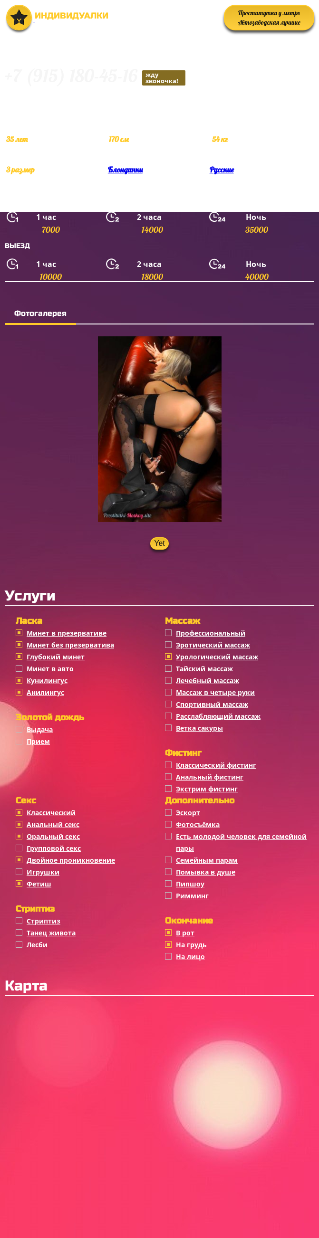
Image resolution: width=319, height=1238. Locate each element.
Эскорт (188, 812)
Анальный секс (53, 824)
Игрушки (43, 871)
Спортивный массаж (212, 704)
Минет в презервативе (66, 633)
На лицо (190, 956)
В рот (185, 932)
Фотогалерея (40, 313)
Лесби (37, 944)
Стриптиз (43, 920)
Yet (159, 543)
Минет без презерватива (70, 644)
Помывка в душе (205, 871)
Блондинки (125, 169)
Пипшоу (190, 883)
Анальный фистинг (209, 776)
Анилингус (45, 692)
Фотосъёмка (198, 824)
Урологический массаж (217, 656)
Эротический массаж (213, 644)
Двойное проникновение (71, 860)
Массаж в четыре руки (215, 692)
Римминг (192, 895)
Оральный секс (53, 836)
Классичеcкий (51, 812)
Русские (222, 169)
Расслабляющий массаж (218, 716)
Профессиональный (210, 633)
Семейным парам (207, 860)
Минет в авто (50, 668)
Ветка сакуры (199, 728)
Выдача (40, 729)
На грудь (191, 944)
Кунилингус (47, 680)
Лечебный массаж (207, 680)
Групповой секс (54, 848)
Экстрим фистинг (207, 788)
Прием (38, 741)
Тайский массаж (204, 668)
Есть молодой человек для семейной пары (241, 842)
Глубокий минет (56, 656)
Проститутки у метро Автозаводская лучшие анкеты (269, 19)
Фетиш (39, 883)
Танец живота (51, 932)
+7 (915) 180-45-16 (95, 77)
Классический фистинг (216, 765)
